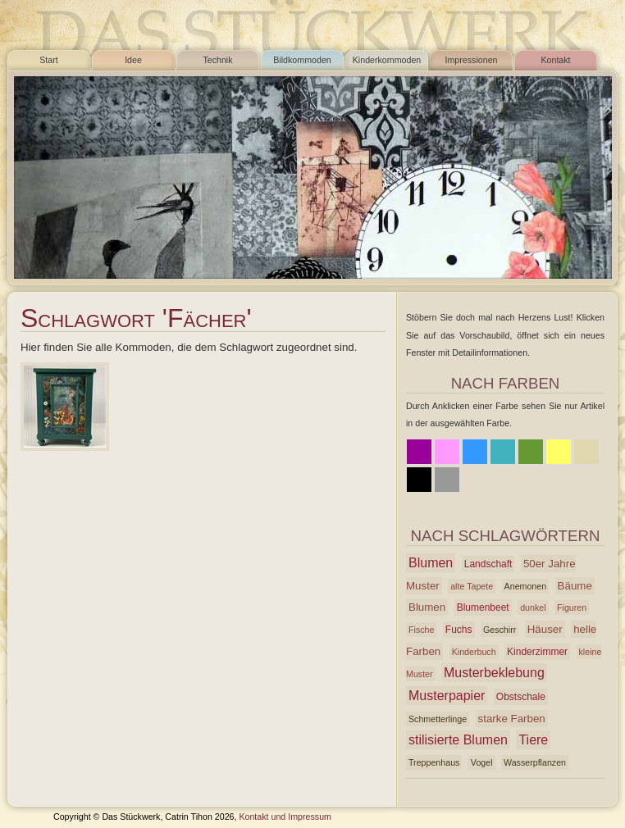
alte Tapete (471, 586)
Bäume (575, 586)
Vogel (482, 762)
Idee (133, 60)
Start (48, 60)
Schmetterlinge (437, 719)
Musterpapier (446, 696)
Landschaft (488, 564)
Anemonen (525, 586)
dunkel (532, 607)
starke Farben (511, 718)
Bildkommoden (302, 60)
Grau (447, 479)
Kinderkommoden (387, 60)
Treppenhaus (433, 762)
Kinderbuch (474, 652)
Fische (421, 630)
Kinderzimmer (537, 651)
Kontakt (555, 60)
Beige (586, 452)
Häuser (545, 629)
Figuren (571, 607)
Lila (419, 452)
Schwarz (419, 479)
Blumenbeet (483, 607)
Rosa (447, 452)
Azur (503, 452)
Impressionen (471, 60)
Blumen (430, 563)
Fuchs (458, 629)
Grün (531, 452)
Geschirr (499, 630)
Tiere (533, 740)
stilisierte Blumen (458, 740)
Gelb (558, 452)
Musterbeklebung (494, 673)
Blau (475, 452)
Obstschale (520, 697)
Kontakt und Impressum (285, 816)
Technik (217, 60)
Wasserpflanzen (535, 762)
